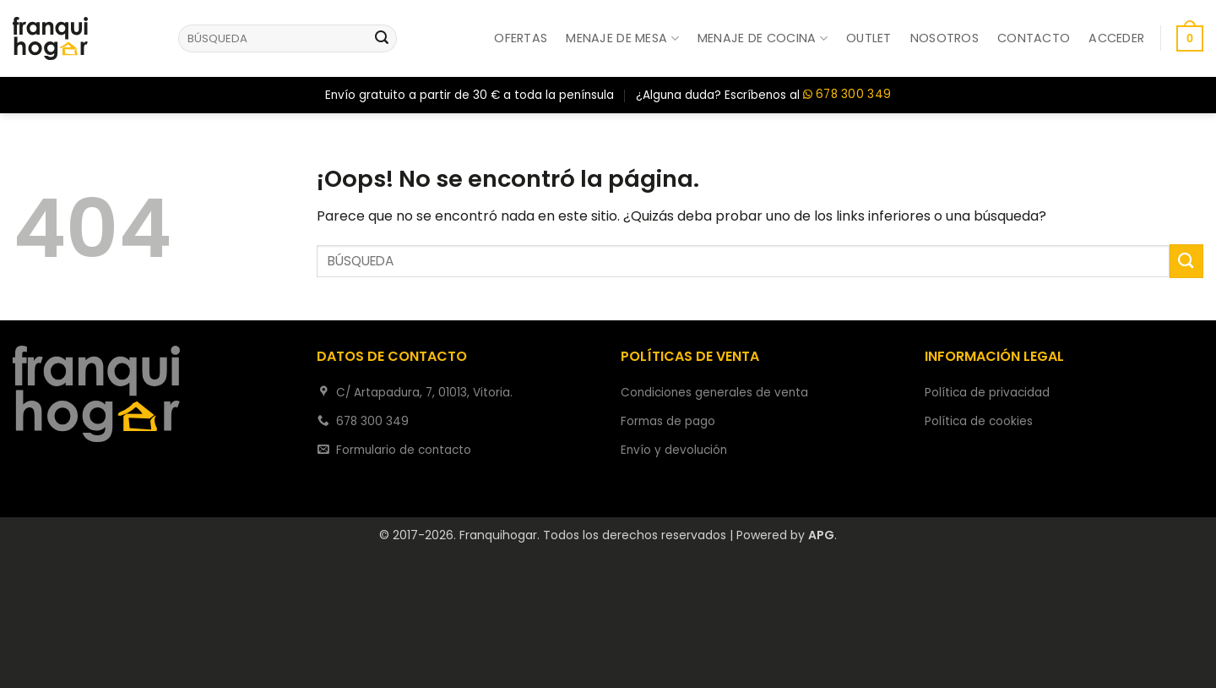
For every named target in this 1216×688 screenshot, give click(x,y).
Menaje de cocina (763, 38)
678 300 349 (847, 94)
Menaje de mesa (622, 38)
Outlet (869, 38)
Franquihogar (498, 535)
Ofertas (520, 38)
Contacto (1033, 38)
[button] (1116, 38)
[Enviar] (381, 39)
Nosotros (944, 38)
